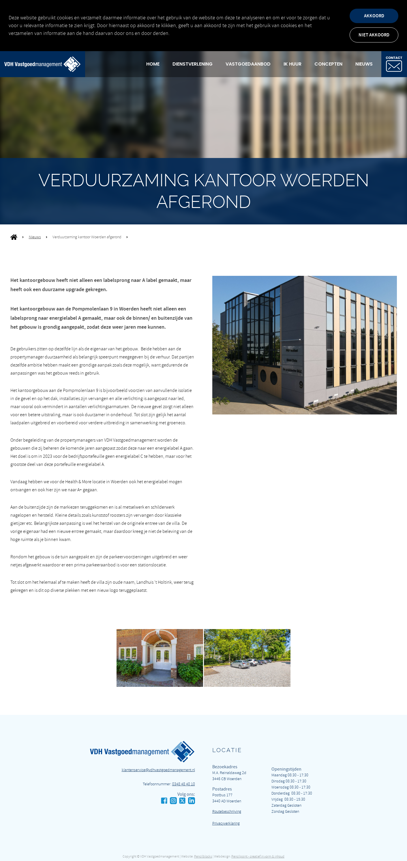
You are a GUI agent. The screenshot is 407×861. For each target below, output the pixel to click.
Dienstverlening (192, 64)
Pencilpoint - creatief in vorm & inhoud (257, 856)
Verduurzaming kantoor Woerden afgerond (86, 237)
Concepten (328, 64)
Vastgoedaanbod (248, 64)
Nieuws (364, 64)
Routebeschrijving (226, 811)
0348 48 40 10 (183, 784)
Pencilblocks (203, 856)
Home (153, 64)
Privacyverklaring (226, 823)
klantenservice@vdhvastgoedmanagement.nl (158, 769)
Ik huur (292, 64)
